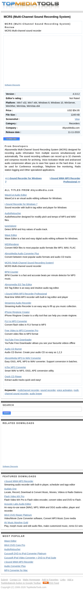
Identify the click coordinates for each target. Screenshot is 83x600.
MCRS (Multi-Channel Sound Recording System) (29, 262)
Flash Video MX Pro (14, 496)
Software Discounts (12, 85)
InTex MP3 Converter (15, 367)
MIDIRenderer (12, 244)
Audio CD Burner (13, 349)
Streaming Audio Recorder (18, 303)
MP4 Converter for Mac (16, 570)
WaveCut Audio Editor (16, 195)
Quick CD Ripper (13, 376)
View (77, 119)
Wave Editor (11, 235)
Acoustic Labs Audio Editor (17, 504)
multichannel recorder (28, 390)
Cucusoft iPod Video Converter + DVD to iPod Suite (30, 557)
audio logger (36, 393)
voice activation (64, 390)
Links (63, 579)
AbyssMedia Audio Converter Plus (22, 253)
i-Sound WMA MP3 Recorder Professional (26, 293)
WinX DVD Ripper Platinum (18, 515)
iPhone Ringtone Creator (17, 312)
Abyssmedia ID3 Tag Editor (18, 284)
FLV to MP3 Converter (16, 321)
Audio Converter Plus (15, 566)
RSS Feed (51, 583)
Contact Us (15, 579)
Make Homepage (31, 579)
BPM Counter (11, 272)
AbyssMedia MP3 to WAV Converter (23, 358)
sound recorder (47, 390)
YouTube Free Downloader (18, 339)
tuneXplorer (10, 226)
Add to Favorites (50, 579)
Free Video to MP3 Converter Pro (21, 330)
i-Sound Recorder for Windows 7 (21, 204)
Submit (4, 579)
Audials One (10, 489)
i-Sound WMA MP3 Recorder (18, 481)
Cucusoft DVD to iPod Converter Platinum (25, 553)
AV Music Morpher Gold (16, 522)
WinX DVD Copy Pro (14, 545)
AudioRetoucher (13, 213)
